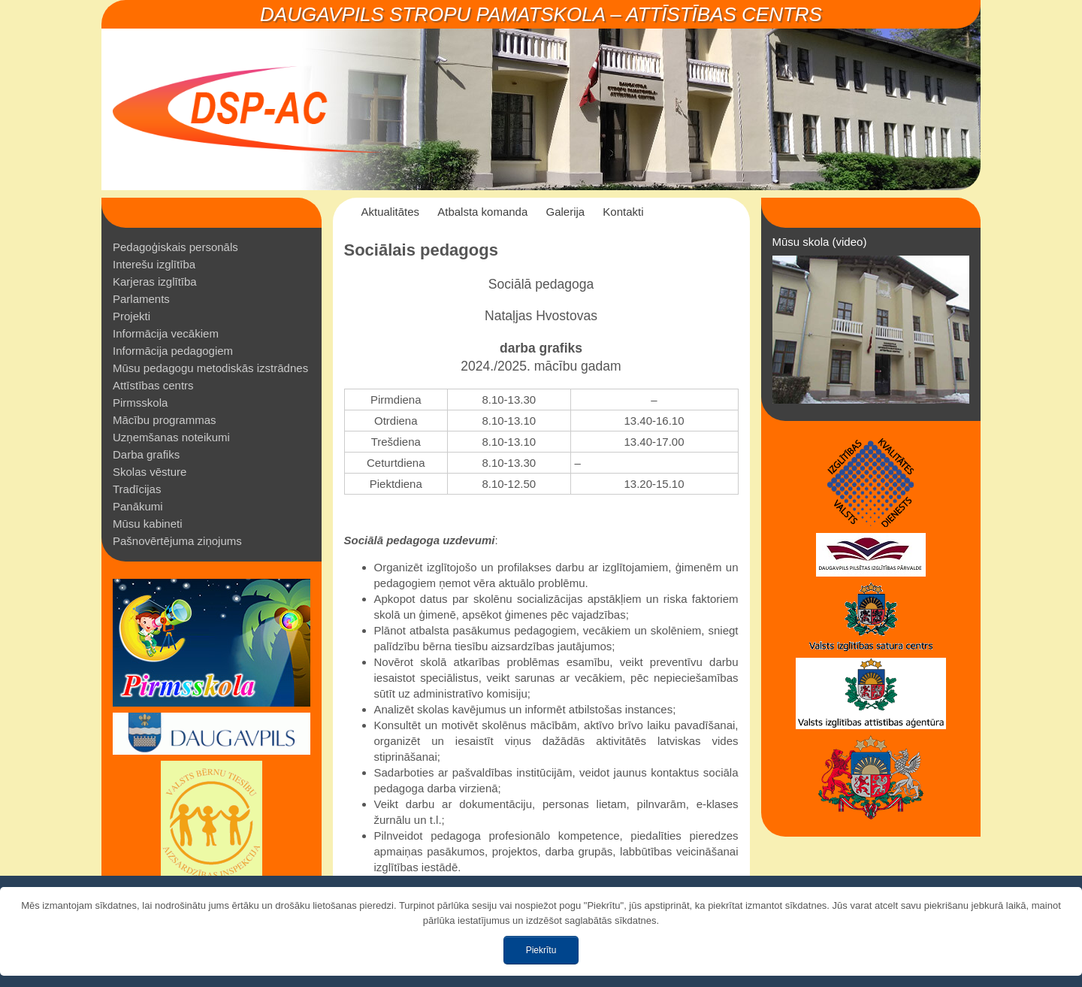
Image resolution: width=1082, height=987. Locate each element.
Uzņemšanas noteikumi (171, 437)
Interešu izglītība (154, 264)
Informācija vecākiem (166, 333)
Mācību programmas (164, 419)
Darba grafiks (146, 454)
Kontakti (623, 211)
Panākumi (138, 506)
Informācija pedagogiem (173, 350)
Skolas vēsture (149, 471)
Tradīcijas (137, 489)
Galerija (565, 211)
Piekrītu (541, 950)
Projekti (131, 316)
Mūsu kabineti (148, 523)
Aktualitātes (390, 211)
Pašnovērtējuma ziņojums (177, 540)
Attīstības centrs (153, 385)
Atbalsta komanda (482, 211)
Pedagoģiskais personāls (175, 247)
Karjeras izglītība (155, 281)
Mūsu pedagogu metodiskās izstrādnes (210, 368)
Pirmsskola (140, 402)
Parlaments (141, 298)
